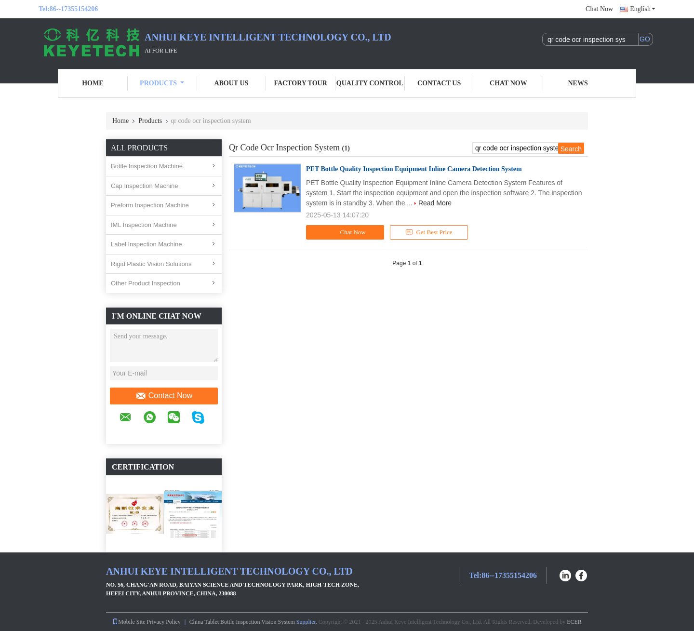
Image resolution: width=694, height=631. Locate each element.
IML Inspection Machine (144, 224)
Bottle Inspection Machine (147, 166)
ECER (574, 621)
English (642, 9)
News (578, 83)
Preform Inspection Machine (150, 205)
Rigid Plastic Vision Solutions (151, 264)
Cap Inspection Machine (144, 185)
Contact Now (164, 395)
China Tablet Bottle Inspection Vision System (242, 621)
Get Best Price (429, 232)
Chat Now (599, 9)
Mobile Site (128, 621)
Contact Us (439, 83)
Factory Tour (300, 83)
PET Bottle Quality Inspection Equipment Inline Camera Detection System (414, 169)
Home (92, 83)
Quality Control (369, 83)
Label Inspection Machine (146, 244)
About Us (231, 83)
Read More (435, 203)
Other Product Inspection (145, 283)
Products (162, 83)
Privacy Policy (164, 621)
